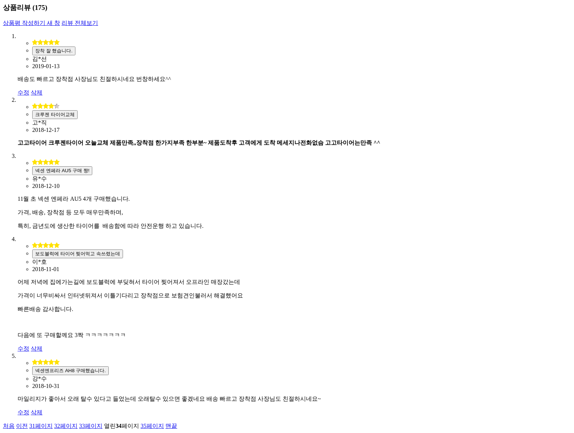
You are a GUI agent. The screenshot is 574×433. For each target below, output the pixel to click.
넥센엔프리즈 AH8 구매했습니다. (70, 370)
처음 (9, 426)
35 (152, 426)
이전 (22, 426)
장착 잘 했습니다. (53, 50)
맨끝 (171, 426)
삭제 (36, 92)
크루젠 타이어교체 (55, 114)
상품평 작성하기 (31, 23)
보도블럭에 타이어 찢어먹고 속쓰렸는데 (77, 253)
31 (41, 426)
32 (66, 426)
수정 (23, 92)
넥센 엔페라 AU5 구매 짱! (62, 170)
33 (90, 426)
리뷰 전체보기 (79, 23)
